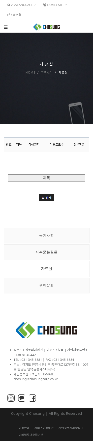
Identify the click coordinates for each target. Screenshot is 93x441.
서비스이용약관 (44, 428)
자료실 (46, 268)
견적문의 (46, 285)
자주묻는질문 (46, 252)
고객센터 (47, 72)
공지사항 (46, 235)
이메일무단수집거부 (31, 435)
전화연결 (14, 15)
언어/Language (21, 5)
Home (30, 72)
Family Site (55, 5)
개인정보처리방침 (69, 428)
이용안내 (24, 428)
